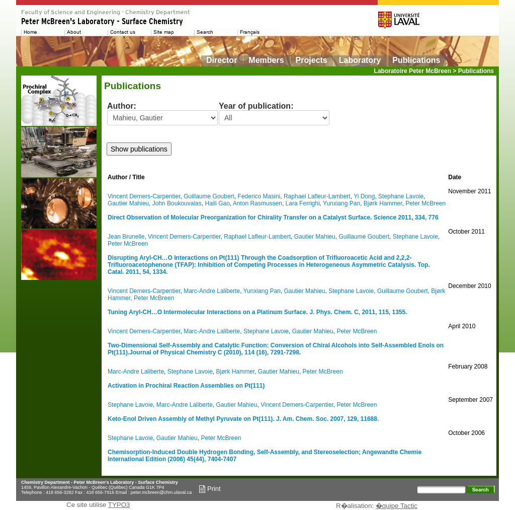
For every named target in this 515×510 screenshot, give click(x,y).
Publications (416, 60)
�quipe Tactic (396, 505)
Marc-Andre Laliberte (212, 291)
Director (221, 60)
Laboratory (360, 60)
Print (209, 489)
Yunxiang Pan (341, 203)
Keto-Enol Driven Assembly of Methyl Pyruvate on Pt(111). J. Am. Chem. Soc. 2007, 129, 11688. (243, 418)
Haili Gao (217, 203)
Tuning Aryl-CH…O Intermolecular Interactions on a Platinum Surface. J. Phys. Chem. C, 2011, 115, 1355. (257, 312)
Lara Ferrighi (303, 203)
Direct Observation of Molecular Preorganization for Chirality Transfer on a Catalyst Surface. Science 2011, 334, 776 (273, 217)
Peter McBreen (425, 203)
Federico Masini (259, 196)
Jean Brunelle (126, 236)
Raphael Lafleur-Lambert (317, 196)
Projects (311, 60)
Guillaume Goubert (209, 196)
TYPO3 (119, 504)
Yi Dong (364, 196)
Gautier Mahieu (128, 203)
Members (266, 60)
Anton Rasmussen (257, 203)
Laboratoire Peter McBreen (412, 71)
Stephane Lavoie (400, 196)
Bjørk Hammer (383, 203)
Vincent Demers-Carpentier (144, 196)
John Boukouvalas (177, 203)
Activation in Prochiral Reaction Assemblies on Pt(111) (186, 385)
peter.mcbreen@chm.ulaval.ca (161, 492)
